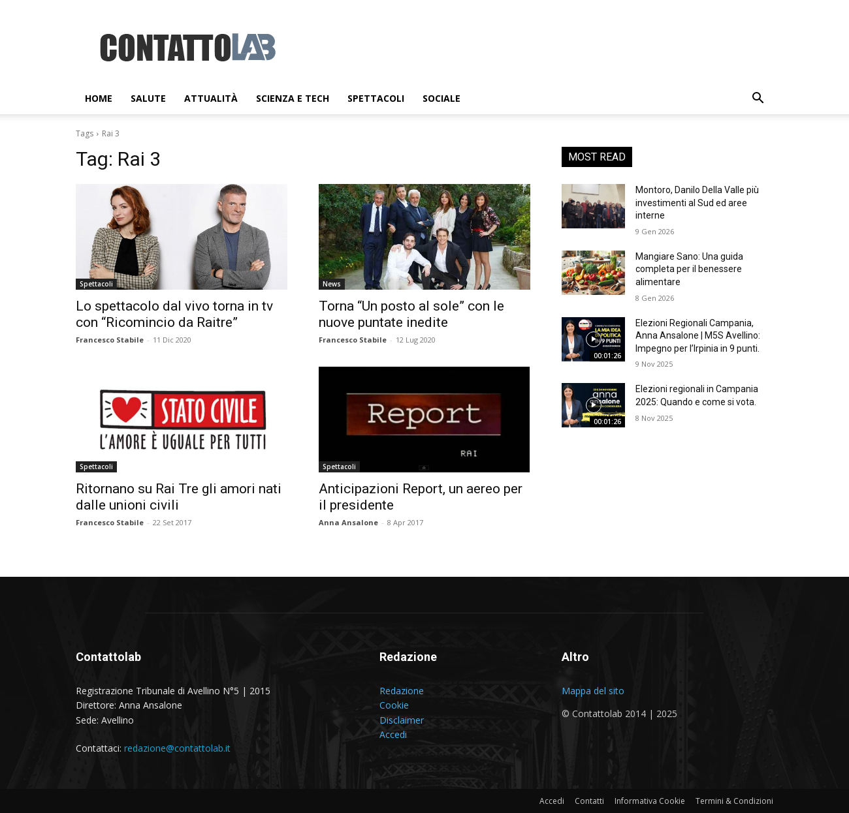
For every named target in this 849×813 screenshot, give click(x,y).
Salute (148, 98)
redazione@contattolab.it (177, 748)
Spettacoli (375, 98)
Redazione (401, 690)
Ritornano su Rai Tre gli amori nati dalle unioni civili (178, 497)
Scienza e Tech (292, 98)
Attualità (211, 98)
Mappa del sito (593, 690)
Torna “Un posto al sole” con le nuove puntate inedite (411, 314)
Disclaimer (401, 720)
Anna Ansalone (348, 522)
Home (98, 98)
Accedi (393, 734)
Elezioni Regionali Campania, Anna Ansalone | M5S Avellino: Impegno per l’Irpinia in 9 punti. (697, 336)
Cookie (394, 705)
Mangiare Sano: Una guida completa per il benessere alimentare (689, 269)
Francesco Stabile (110, 340)
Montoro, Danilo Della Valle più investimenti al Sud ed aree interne (697, 203)
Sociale (441, 98)
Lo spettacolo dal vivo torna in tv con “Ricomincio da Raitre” (174, 314)
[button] (757, 99)
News (332, 283)
